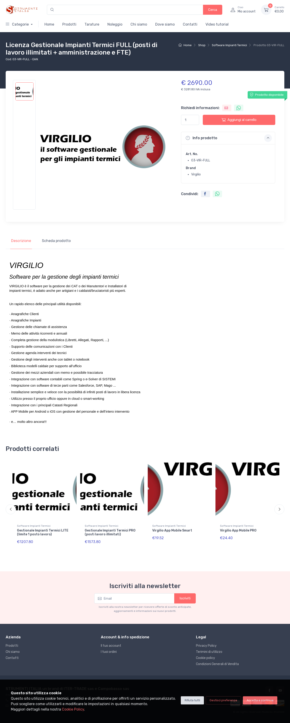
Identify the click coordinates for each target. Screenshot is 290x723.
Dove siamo (165, 24)
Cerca (212, 10)
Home (49, 24)
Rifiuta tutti (192, 700)
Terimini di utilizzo (209, 652)
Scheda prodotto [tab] (56, 241)
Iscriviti (185, 598)
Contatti (190, 24)
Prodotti (69, 24)
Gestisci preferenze (223, 700)
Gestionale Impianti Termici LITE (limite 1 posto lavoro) (42, 532)
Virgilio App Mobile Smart (172, 530)
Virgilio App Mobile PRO (238, 530)
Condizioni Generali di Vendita (217, 664)
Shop (201, 45)
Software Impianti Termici (229, 45)
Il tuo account (111, 646)
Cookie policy (205, 658)
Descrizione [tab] (21, 241)
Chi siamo (138, 24)
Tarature (92, 24)
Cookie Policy (73, 709)
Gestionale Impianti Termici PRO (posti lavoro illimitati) (110, 532)
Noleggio (114, 24)
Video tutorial (217, 24)
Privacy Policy (206, 646)
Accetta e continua (260, 700)
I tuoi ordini (109, 652)
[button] (228, 138)
